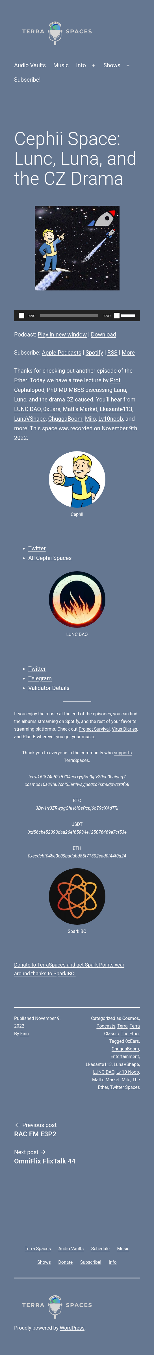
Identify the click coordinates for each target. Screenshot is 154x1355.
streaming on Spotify (58, 721)
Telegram (40, 678)
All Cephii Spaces (50, 558)
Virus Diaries (124, 729)
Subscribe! (27, 79)
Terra (122, 1026)
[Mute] (117, 315)
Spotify (94, 352)
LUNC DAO (27, 409)
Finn (24, 1033)
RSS (112, 352)
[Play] (21, 315)
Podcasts (105, 1026)
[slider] (69, 315)
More (128, 352)
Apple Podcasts (61, 352)
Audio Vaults (30, 65)
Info (81, 65)
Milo (90, 418)
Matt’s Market (80, 409)
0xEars (51, 409)
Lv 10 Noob (127, 1072)
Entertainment (124, 1056)
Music (61, 65)
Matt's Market (106, 1079)
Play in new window (62, 334)
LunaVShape (30, 418)
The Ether (130, 1033)
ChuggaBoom (65, 418)
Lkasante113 (116, 409)
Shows (111, 65)
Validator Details (49, 688)
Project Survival (94, 729)
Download (103, 334)
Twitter (37, 548)
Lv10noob (110, 418)
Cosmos (130, 1018)
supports (123, 752)
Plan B (29, 736)
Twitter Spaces (125, 1087)
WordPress (72, 1328)
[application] (77, 315)
